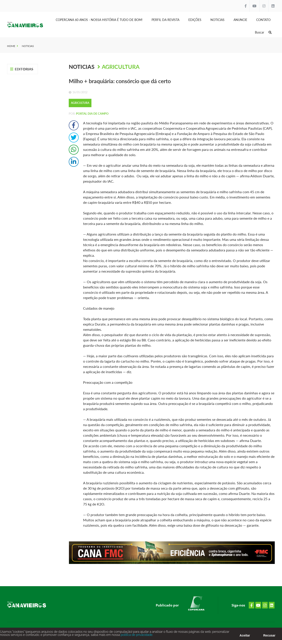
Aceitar (244, 636)
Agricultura (120, 66)
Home (11, 46)
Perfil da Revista (165, 20)
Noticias (217, 20)
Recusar (269, 636)
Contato (263, 20)
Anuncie (240, 20)
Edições (194, 20)
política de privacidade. (136, 636)
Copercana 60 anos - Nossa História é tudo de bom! (99, 20)
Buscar (263, 32)
